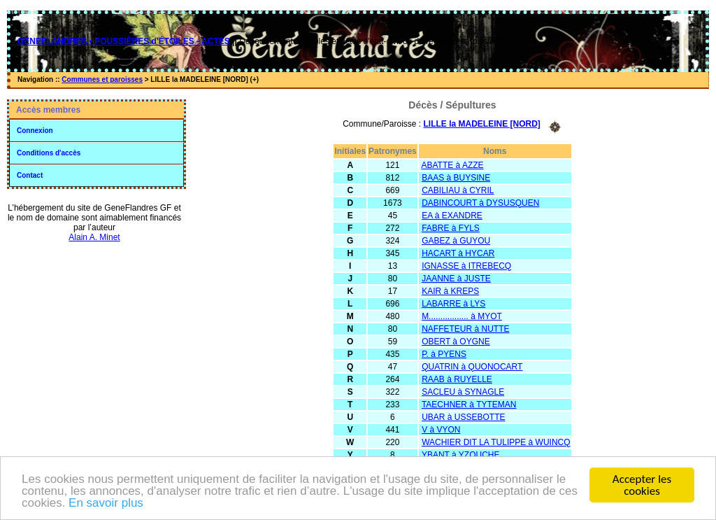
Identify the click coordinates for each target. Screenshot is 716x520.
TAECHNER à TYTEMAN (469, 404)
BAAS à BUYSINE (456, 178)
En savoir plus (106, 504)
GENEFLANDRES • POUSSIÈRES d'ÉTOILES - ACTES (123, 41)
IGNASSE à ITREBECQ (466, 266)
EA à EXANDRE (452, 215)
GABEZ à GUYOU (456, 241)
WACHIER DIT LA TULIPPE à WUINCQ (496, 442)
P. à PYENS (444, 354)
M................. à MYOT (462, 316)
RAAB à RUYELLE (457, 379)
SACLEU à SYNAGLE (463, 392)
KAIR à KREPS (450, 291)
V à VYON (441, 430)
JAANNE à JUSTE (456, 278)
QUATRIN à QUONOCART (472, 367)
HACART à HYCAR (458, 253)
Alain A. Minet (94, 237)
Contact (30, 175)
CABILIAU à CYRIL (458, 190)
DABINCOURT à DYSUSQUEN (480, 203)
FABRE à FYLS (451, 228)
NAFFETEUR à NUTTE (465, 329)
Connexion (35, 130)
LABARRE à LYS (453, 304)
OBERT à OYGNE (456, 341)
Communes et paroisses (102, 79)
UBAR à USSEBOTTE (463, 417)
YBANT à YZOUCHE (461, 455)
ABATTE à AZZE (452, 165)
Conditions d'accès (48, 153)
